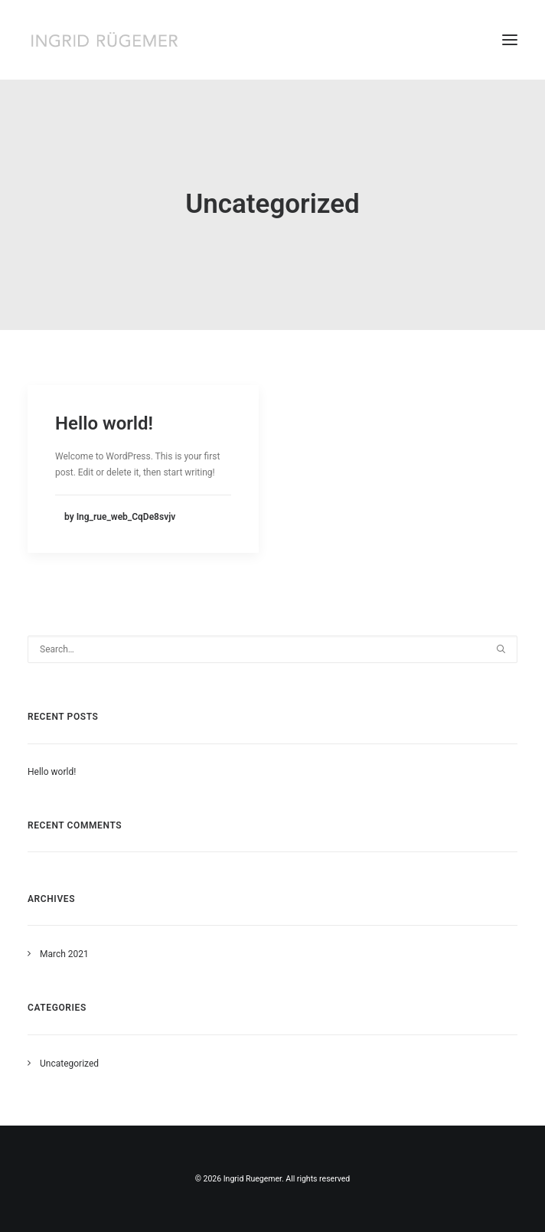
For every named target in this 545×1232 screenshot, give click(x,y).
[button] (510, 40)
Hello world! (104, 423)
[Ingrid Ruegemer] (104, 40)
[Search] (272, 649)
